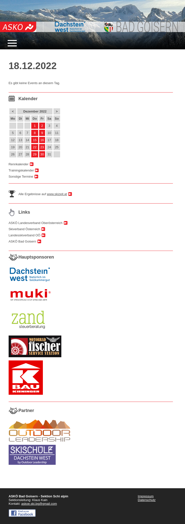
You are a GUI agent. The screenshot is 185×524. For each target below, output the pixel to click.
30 (42, 154)
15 (34, 140)
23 (42, 147)
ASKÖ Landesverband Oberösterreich (36, 223)
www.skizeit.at (57, 194)
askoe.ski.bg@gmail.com (39, 503)
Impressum (145, 496)
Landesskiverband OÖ (24, 235)
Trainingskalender (21, 170)
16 (42, 140)
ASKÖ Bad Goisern (22, 241)
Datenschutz (146, 500)
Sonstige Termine (21, 176)
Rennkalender (19, 164)
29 (34, 154)
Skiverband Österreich (24, 229)
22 (34, 147)
